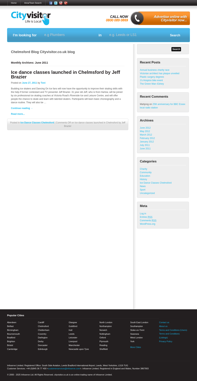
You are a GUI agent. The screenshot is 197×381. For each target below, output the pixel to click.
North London (105, 322)
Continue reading (22, 108)
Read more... (18, 114)
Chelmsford (43, 326)
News (143, 186)
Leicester (73, 337)
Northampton (105, 326)
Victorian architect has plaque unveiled (159, 73)
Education (145, 176)
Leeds (71, 334)
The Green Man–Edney (152, 83)
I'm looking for (25, 35)
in (100, 35)
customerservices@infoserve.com (64, 368)
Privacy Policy (165, 341)
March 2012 (146, 134)
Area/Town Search (33, 3)
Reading (103, 345)
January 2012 (147, 141)
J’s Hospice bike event (151, 80)
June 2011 (145, 148)
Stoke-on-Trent (137, 330)
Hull (70, 330)
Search (175, 35)
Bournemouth (13, 334)
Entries (146, 217)
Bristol (10, 345)
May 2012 (145, 131)
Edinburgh (43, 349)
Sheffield (103, 349)
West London (136, 337)
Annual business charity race (154, 70)
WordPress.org (147, 224)
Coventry (42, 334)
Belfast (10, 326)
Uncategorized (147, 193)
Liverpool (73, 341)
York (132, 341)
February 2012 (147, 138)
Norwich (103, 330)
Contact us (164, 322)
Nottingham (104, 334)
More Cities (135, 347)
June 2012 (145, 127)
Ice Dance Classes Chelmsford (37, 122)
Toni (43, 83)
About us (163, 326)
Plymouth (103, 341)
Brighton (11, 341)
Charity (143, 169)
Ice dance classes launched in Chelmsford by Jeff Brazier (65, 74)
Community (146, 172)
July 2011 (145, 145)
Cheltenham (43, 330)
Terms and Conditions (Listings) (169, 336)
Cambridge (12, 349)
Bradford (11, 337)
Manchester (74, 345)
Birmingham (12, 330)
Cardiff (41, 322)
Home (14, 3)
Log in (143, 213)
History (143, 179)
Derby (40, 341)
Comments (148, 220)
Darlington (43, 337)
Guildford (73, 326)
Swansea (134, 334)
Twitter (169, 349)
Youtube (175, 349)
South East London (139, 322)
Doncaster (43, 345)
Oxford (102, 337)
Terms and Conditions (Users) (173, 330)
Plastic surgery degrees (152, 77)
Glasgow (73, 322)
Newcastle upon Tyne (79, 349)
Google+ (182, 349)
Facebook (162, 349)
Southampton (136, 326)
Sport (142, 189)
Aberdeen (11, 322)
